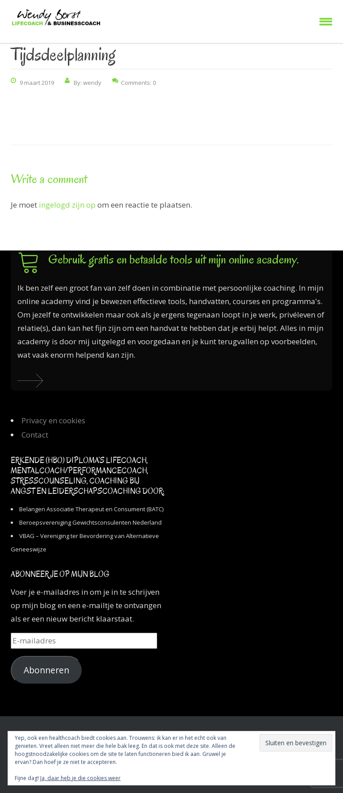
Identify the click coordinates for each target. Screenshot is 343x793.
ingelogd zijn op (67, 205)
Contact (34, 435)
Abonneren (46, 670)
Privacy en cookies (53, 420)
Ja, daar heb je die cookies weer (80, 778)
